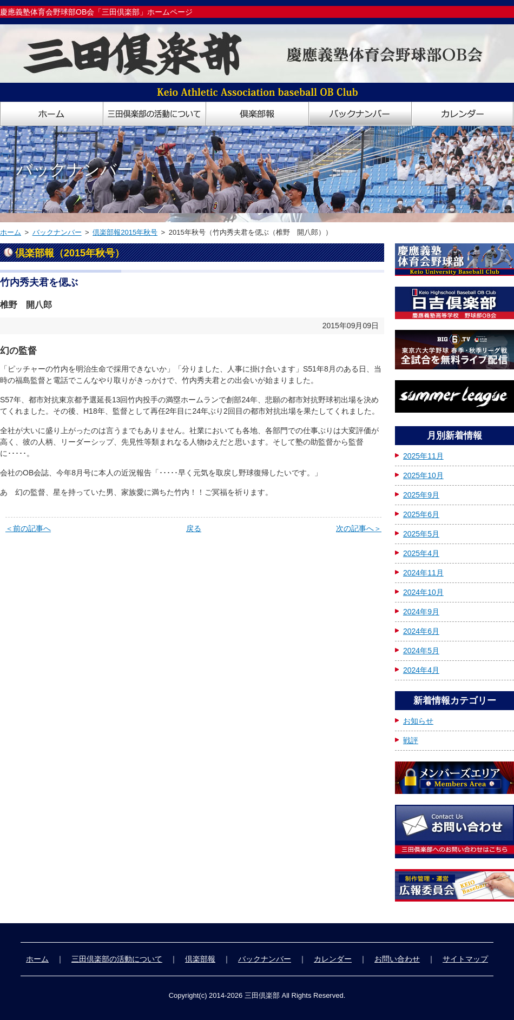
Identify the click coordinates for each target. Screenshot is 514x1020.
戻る (193, 528)
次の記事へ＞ (358, 528)
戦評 (410, 740)
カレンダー (333, 959)
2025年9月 (421, 495)
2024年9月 (421, 611)
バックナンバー (57, 232)
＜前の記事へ (28, 528)
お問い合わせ (397, 959)
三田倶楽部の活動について (116, 959)
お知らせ (418, 721)
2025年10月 (423, 475)
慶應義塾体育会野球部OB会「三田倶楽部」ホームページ (96, 12)
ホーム (10, 232)
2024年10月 (423, 592)
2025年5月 (421, 533)
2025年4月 (421, 553)
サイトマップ (465, 959)
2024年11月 (423, 572)
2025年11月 (423, 456)
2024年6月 (421, 631)
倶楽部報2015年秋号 (125, 232)
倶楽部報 (200, 959)
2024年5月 (421, 650)
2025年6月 (421, 514)
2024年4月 (421, 670)
